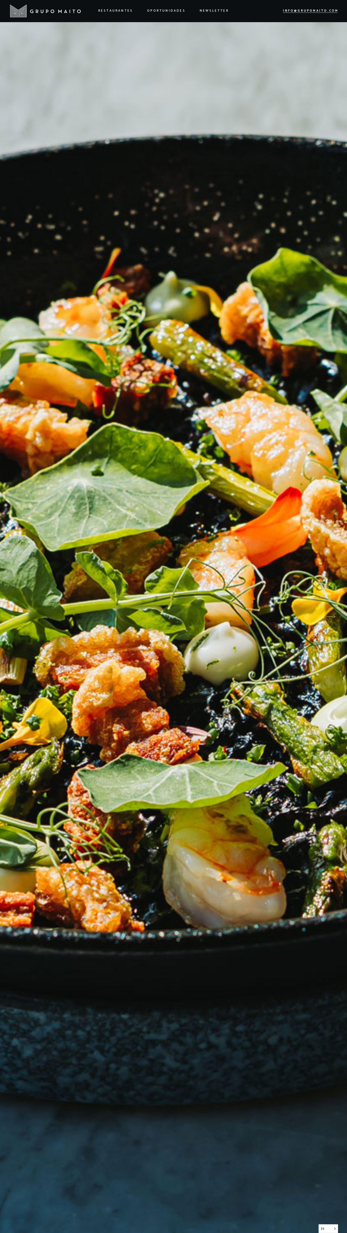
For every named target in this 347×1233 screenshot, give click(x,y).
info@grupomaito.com (310, 10)
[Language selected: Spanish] (328, 1228)
